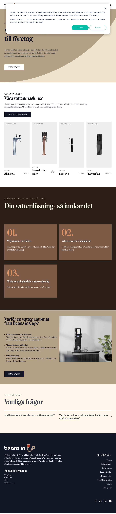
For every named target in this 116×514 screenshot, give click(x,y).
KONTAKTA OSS (14, 67)
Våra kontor (107, 488)
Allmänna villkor (106, 477)
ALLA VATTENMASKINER (17, 114)
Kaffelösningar (106, 465)
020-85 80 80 (8, 478)
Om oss (109, 461)
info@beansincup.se (9, 483)
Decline (98, 28)
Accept (80, 28)
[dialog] (58, 19)
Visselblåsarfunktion (104, 481)
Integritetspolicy (106, 473)
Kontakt (109, 485)
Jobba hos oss (107, 469)
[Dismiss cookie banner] (105, 8)
